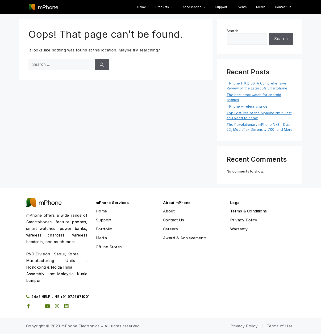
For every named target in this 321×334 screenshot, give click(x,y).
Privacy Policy (243, 220)
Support (221, 7)
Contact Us (283, 7)
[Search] (102, 64)
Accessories (194, 7)
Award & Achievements (185, 238)
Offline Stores (109, 247)
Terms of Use (280, 326)
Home (141, 7)
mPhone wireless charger (248, 106)
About (169, 211)
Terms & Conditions (248, 211)
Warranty (239, 229)
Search (232, 31)
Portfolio (104, 229)
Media (261, 7)
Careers (170, 229)
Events (242, 7)
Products (164, 7)
